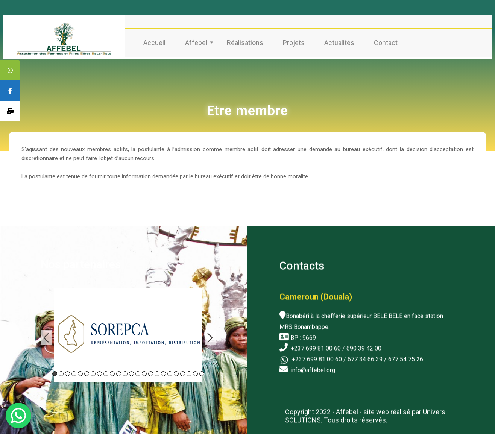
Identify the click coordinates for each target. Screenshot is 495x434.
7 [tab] (93, 371)
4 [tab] (73, 371)
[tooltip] (10, 70)
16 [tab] (150, 371)
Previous (46, 335)
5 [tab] (80, 371)
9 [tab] (105, 371)
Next (210, 335)
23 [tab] (195, 371)
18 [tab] (163, 371)
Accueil (154, 43)
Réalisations (245, 43)
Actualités (339, 43)
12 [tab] (125, 371)
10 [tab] (112, 371)
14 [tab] (137, 371)
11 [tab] (118, 371)
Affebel (196, 43)
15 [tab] (144, 371)
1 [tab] (54, 371)
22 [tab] (189, 371)
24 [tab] (201, 371)
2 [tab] (61, 371)
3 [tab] (67, 371)
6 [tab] (86, 371)
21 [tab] (182, 371)
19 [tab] (169, 371)
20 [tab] (176, 371)
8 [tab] (99, 371)
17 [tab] (157, 371)
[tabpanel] (128, 333)
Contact (386, 43)
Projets (294, 43)
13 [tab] (131, 371)
